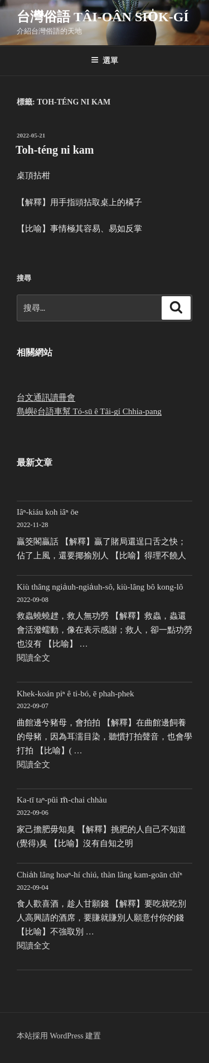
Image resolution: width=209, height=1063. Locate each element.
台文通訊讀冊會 (46, 397)
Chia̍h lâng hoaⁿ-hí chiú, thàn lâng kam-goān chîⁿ (99, 874)
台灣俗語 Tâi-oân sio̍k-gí (103, 17)
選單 (104, 60)
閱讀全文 (33, 657)
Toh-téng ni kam (55, 150)
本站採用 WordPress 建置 (59, 1036)
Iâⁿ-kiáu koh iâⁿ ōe (48, 511)
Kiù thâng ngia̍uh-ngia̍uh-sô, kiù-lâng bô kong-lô (100, 586)
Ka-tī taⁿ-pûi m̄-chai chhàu (62, 799)
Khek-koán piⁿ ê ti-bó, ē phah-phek (75, 693)
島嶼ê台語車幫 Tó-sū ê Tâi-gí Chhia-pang (89, 411)
